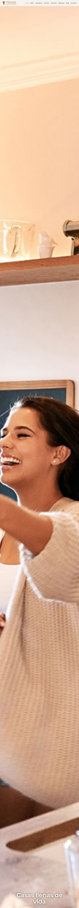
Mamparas (39, 3)
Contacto (74, 3)
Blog (67, 3)
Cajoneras (61, 3)
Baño (32, 3)
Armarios (53, 3)
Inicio (27, 3)
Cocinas (46, 3)
